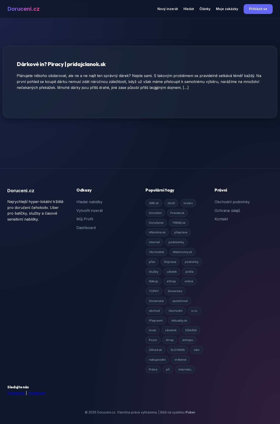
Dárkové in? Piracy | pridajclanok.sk (61, 64)
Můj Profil (84, 219)
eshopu (187, 340)
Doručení (155, 213)
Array (170, 340)
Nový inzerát (167, 9)
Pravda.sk (177, 213)
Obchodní (176, 310)
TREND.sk (179, 222)
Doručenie (156, 222)
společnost (180, 301)
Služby (153, 271)
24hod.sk (155, 350)
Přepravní (156, 320)
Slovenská (156, 301)
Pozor (153, 340)
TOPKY (154, 291)
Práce (153, 369)
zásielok (171, 330)
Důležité (191, 330)
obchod (154, 310)
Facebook (16, 393)
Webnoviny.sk (182, 252)
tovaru (188, 203)
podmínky (192, 262)
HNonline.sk (157, 232)
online (189, 281)
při (168, 369)
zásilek (172, 271)
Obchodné (156, 252)
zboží (171, 203)
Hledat (188, 9)
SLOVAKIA (178, 350)
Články (204, 9)
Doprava (170, 262)
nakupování (157, 359)
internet (154, 242)
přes (152, 262)
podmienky (176, 242)
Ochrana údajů (227, 210)
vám (196, 350)
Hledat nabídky (89, 202)
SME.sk (154, 203)
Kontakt (221, 219)
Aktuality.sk (179, 320)
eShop (171, 281)
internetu (184, 369)
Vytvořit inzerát (89, 210)
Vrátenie (180, 359)
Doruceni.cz (23, 8)
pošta (190, 271)
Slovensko (175, 291)
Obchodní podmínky (232, 202)
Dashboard (86, 227)
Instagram (37, 393)
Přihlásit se (258, 9)
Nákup (153, 281)
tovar (152, 330)
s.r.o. (194, 310)
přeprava (180, 232)
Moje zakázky (227, 9)
